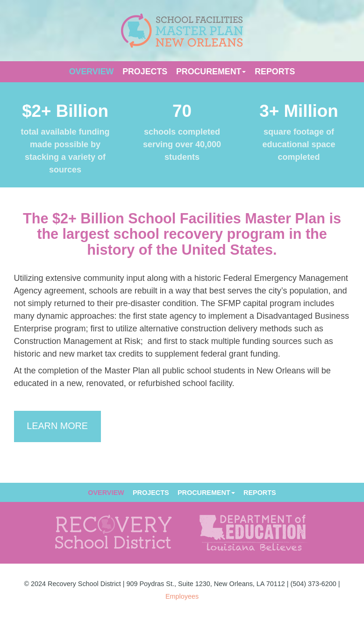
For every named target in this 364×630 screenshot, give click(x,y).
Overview (91, 71)
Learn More (57, 426)
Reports (275, 71)
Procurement (211, 71)
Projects (144, 71)
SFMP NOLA (182, 31)
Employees (182, 596)
